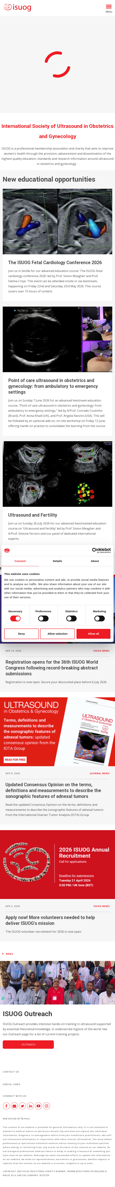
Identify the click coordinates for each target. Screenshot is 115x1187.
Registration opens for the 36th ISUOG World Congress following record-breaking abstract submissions (51, 667)
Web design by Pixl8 (16, 1118)
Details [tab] (57, 561)
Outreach (28, 1044)
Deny (21, 633)
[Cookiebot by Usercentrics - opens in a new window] (95, 550)
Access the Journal (57, 102)
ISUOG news (101, 650)
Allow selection (57, 633)
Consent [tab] (20, 561)
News (9, 953)
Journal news (100, 773)
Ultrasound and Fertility (32, 515)
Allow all (93, 633)
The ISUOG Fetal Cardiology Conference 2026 (55, 262)
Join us (35, 46)
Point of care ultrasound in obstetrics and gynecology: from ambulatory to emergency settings (53, 386)
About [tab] (95, 561)
